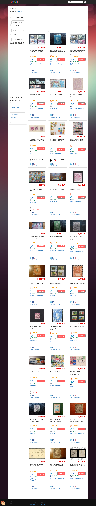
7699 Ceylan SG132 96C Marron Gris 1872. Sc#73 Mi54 (78, 465)
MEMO (41, 2)
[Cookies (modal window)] (3, 503)
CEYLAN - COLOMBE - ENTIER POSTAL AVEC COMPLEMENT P (76, 373)
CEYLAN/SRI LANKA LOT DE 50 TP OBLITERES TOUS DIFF (37, 189)
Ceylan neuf (14, 110)
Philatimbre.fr (33, 501)
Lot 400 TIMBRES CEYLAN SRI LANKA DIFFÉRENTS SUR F (77, 141)
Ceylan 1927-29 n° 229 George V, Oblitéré (35, 327)
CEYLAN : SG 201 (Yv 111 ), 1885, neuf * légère (77, 188)
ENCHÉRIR (41, 148)
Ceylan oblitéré (15, 114)
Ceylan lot (14, 117)
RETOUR (19, 12)
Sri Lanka (54, 108)
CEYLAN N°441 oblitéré (56, 94)
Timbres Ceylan (15, 107)
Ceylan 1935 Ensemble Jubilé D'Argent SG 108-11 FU (77, 51)
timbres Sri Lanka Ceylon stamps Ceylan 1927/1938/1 (57, 188)
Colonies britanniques (37, 64)
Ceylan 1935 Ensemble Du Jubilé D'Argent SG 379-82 (36, 51)
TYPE (21, 2)
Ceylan (13, 104)
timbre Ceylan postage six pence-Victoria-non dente (56, 465)
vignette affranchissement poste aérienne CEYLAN (36, 372)
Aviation (33, 385)
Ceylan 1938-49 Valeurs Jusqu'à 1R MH (35, 95)
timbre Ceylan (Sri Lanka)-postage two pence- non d (56, 237)
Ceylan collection (15, 121)
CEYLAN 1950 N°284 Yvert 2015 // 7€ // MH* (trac (56, 420)
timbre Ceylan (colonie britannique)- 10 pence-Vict (36, 282)
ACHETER (41, 59)
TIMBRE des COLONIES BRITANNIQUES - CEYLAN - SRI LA (57, 328)
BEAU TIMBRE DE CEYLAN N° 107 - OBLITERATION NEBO (77, 238)
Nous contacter (33, 504)
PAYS (36, 2)
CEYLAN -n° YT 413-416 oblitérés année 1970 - (56, 282)
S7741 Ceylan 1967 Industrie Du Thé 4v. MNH (77, 327)
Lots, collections (56, 153)
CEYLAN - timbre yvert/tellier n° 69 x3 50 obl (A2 (37, 420)
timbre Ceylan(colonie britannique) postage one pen (57, 51)
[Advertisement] (17, 71)
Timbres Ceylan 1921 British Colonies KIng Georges (37, 237)
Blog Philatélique (41, 504)
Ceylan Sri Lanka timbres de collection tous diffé (57, 372)
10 (70, 27)
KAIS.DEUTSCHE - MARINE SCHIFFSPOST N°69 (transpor (37, 466)
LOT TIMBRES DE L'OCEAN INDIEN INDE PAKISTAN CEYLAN (57, 141)
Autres (33, 153)
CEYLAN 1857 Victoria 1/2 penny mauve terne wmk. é (77, 95)
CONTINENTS (28, 2)
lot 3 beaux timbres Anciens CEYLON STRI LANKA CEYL (37, 140)
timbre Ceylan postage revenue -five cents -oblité (77, 420)
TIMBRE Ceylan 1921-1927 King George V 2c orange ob (77, 282)
